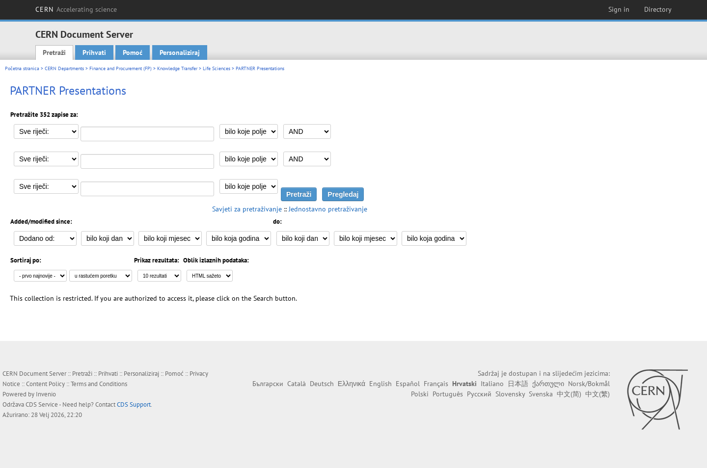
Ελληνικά (351, 383)
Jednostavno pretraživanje (328, 209)
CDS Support (134, 404)
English (380, 383)
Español (408, 383)
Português (448, 394)
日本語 (518, 383)
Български (267, 383)
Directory (658, 9)
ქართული (548, 383)
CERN (76, 9)
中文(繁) (597, 394)
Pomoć (132, 52)
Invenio (46, 394)
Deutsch (322, 383)
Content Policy (45, 384)
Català (296, 383)
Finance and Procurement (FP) (120, 68)
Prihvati (94, 52)
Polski (420, 394)
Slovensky (510, 394)
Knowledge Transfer (177, 68)
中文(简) (569, 394)
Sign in (618, 9)
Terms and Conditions (99, 384)
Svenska (541, 394)
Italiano (492, 383)
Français (436, 383)
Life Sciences (216, 68)
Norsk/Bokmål (589, 383)
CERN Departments (64, 68)
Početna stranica (22, 68)
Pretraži (54, 52)
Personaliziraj (180, 52)
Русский (479, 394)
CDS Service (42, 404)
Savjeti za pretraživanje (247, 209)
